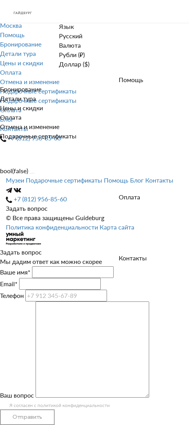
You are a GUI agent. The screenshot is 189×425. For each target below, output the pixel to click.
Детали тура (18, 98)
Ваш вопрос (17, 395)
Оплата (10, 117)
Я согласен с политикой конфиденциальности (59, 405)
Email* (9, 283)
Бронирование (20, 89)
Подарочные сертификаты (38, 136)
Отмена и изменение (29, 126)
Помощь (131, 79)
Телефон (12, 295)
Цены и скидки (21, 107)
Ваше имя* (15, 272)
